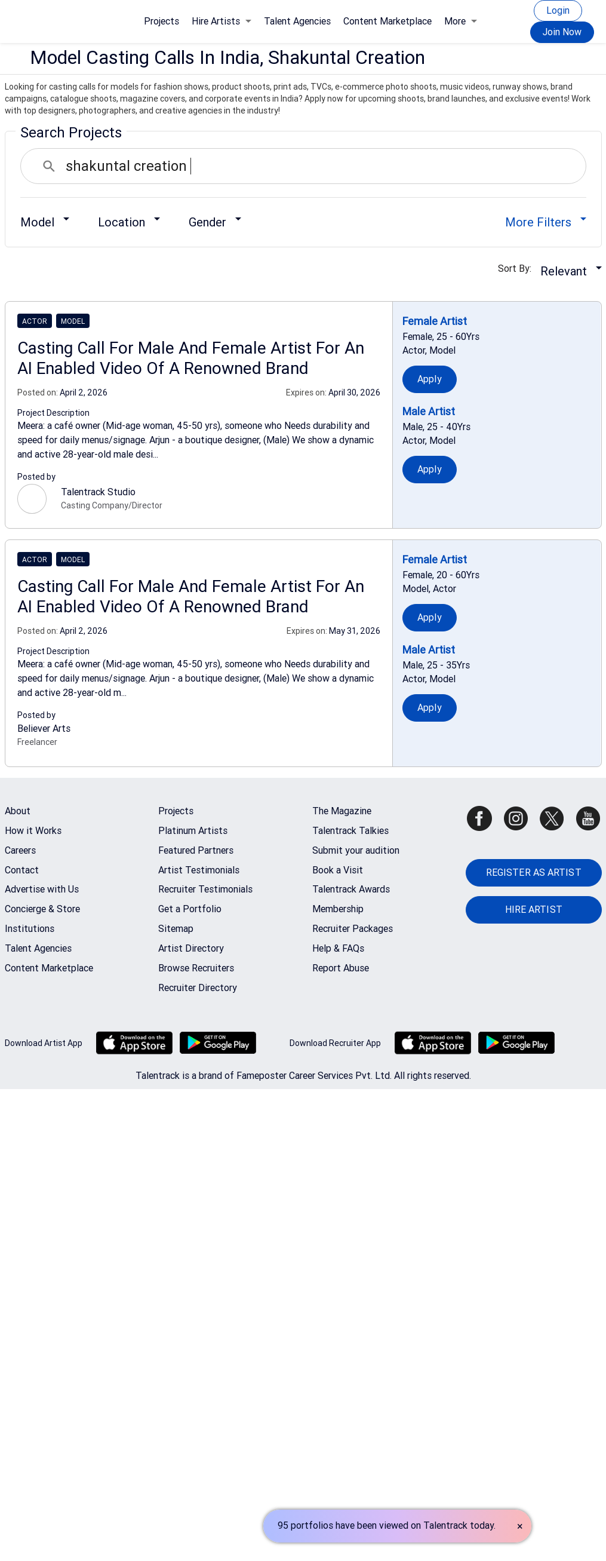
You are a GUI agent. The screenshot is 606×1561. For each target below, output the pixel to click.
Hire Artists (221, 21)
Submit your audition (355, 850)
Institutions (29, 928)
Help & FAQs (338, 948)
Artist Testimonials (198, 870)
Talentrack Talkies (350, 830)
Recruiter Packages (352, 928)
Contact (22, 870)
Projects (161, 21)
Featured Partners (195, 850)
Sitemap (175, 928)
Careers (20, 850)
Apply (429, 379)
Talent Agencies (297, 21)
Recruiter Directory (197, 987)
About (17, 811)
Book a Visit (337, 870)
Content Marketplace (387, 21)
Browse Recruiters (196, 968)
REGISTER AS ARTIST (534, 872)
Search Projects (71, 132)
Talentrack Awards (351, 889)
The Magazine (341, 811)
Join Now (562, 32)
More (460, 21)
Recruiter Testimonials (205, 889)
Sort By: (518, 268)
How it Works (33, 830)
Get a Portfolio (190, 909)
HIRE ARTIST (533, 909)
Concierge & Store (42, 909)
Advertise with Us (42, 889)
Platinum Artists (192, 830)
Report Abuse (340, 968)
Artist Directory (191, 948)
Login (558, 10)
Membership (338, 909)
